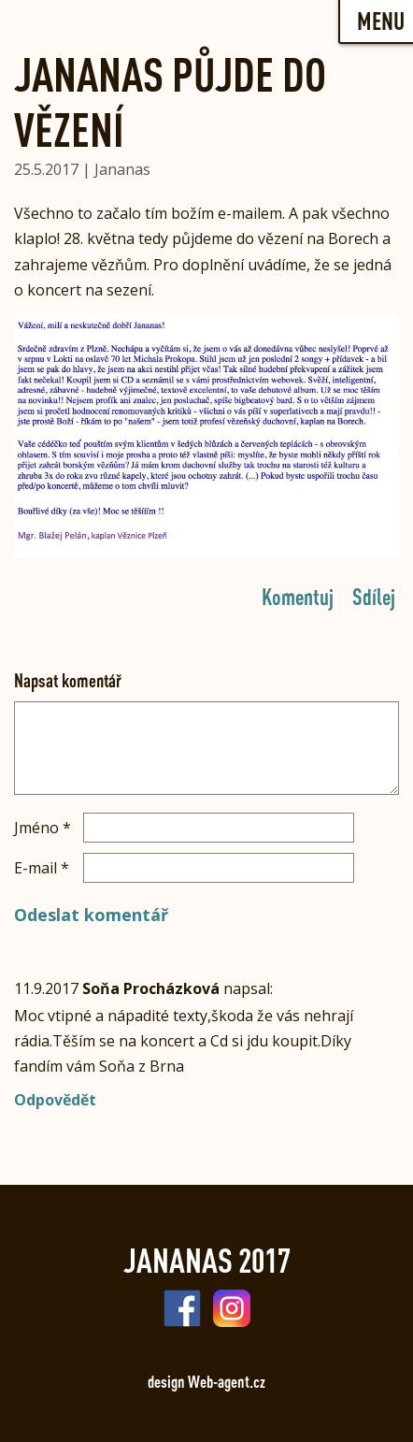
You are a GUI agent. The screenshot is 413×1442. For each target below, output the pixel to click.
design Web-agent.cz (206, 1381)
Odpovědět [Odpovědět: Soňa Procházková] (55, 1099)
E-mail (41, 868)
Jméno (42, 827)
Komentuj (298, 596)
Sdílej (373, 596)
